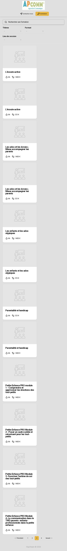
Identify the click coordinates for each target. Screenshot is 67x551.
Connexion (42, 14)
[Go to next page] (49, 538)
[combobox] (13, 31)
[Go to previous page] (19, 538)
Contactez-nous (26, 14)
